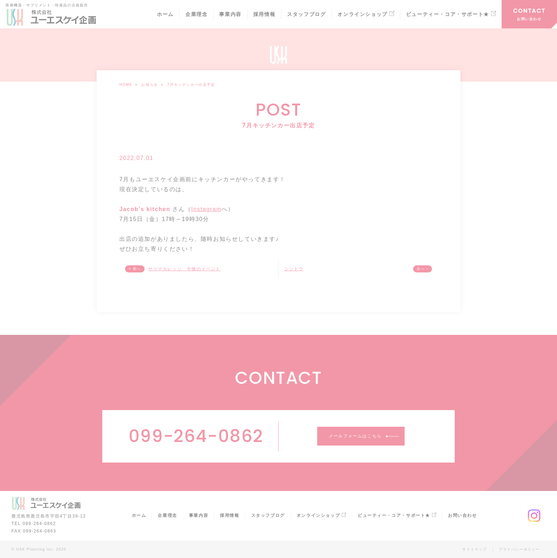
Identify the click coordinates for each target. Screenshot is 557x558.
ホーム (165, 14)
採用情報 (264, 14)
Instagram (206, 209)
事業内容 (230, 14)
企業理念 (196, 14)
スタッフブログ (306, 14)
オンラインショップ (365, 14)
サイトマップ (474, 549)
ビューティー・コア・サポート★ (451, 14)
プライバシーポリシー (519, 549)
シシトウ (293, 268)
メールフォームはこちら (355, 435)
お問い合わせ (529, 19)
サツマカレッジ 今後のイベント (184, 268)
